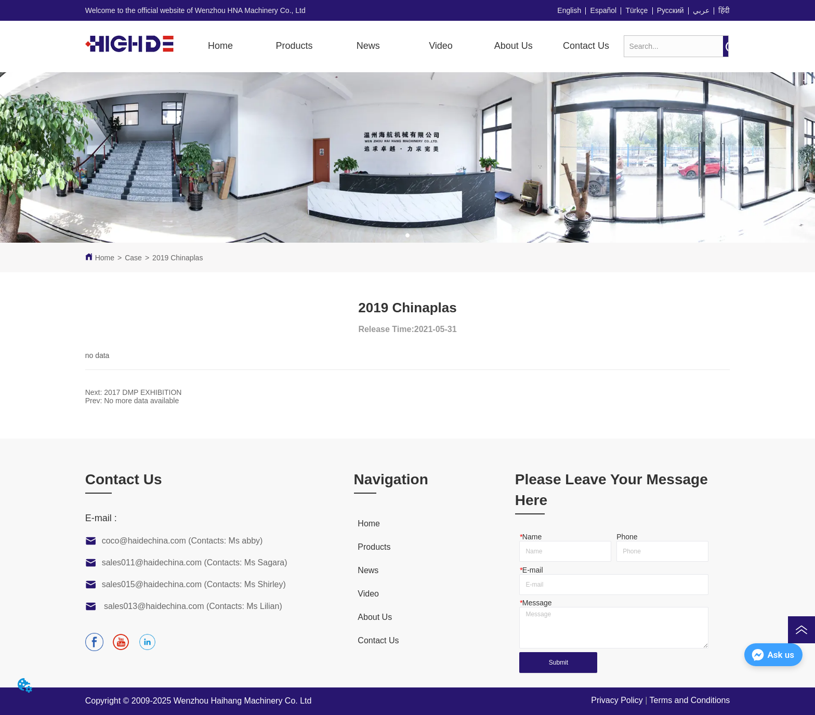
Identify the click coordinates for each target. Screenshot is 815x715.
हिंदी (724, 10)
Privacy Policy (617, 700)
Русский (670, 10)
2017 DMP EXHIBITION (142, 392)
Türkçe (637, 10)
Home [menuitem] (220, 46)
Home (104, 258)
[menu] (403, 45)
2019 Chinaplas (177, 258)
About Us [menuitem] (513, 46)
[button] (294, 46)
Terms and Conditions (690, 700)
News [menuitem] (368, 46)
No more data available (141, 400)
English (569, 10)
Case (133, 258)
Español (603, 10)
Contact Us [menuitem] (586, 46)
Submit (558, 662)
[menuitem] (294, 45)
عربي (701, 10)
